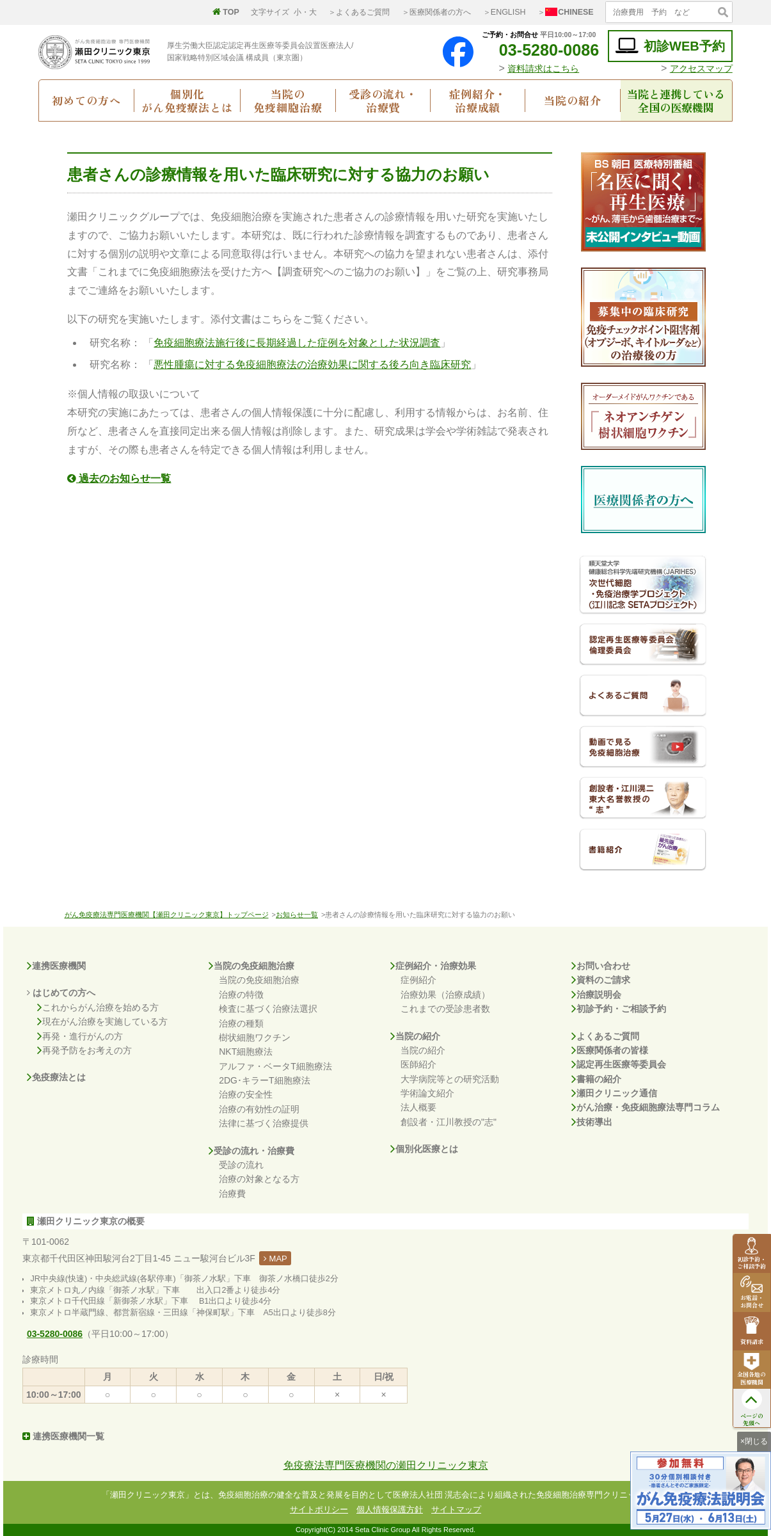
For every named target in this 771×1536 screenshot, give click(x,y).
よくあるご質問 (605, 1036)
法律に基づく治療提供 (263, 1123)
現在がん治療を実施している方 (102, 1021)
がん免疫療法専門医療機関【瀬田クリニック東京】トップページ (167, 914)
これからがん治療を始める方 (98, 1007)
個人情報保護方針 (389, 1509)
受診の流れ (241, 1165)
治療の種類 (241, 1023)
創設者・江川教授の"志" (449, 1122)
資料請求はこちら (543, 68)
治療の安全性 (246, 1094)
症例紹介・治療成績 (477, 100)
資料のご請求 (600, 980)
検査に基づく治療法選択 (268, 1009)
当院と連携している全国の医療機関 (676, 100)
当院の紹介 (572, 100)
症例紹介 (418, 980)
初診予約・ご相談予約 (618, 1009)
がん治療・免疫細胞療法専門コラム (645, 1107)
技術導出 (591, 1122)
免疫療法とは (56, 1077)
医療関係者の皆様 (609, 1050)
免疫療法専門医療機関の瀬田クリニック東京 (385, 1465)
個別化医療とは (424, 1149)
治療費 (232, 1193)
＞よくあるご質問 (359, 12)
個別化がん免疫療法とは (187, 100)
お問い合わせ (600, 966)
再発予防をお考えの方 (84, 1050)
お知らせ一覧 (297, 914)
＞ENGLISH (504, 12)
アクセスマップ (701, 68)
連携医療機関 (56, 966)
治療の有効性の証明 (259, 1109)
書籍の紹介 (596, 1079)
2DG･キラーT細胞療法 (264, 1080)
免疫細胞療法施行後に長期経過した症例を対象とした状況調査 (297, 342)
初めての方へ (86, 100)
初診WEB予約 (670, 45)
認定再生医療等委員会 (618, 1064)
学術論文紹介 (427, 1093)
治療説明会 (596, 995)
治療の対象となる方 (259, 1179)
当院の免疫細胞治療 (287, 100)
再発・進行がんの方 (80, 1036)
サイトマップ (456, 1509)
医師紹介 (418, 1064)
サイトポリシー (319, 1509)
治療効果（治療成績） (445, 994)
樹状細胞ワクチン (254, 1037)
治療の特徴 (241, 994)
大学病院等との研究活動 (450, 1079)
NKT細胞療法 (246, 1051)
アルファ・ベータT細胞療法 (275, 1066)
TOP (225, 12)
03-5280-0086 (539, 50)
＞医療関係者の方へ (436, 12)
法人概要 (418, 1107)
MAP (275, 1258)
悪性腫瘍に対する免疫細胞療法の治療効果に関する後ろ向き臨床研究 (312, 364)
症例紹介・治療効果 (433, 966)
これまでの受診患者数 (445, 1009)
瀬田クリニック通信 (614, 1093)
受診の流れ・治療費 (383, 100)
